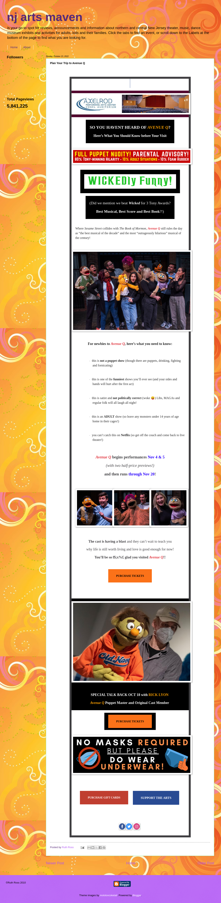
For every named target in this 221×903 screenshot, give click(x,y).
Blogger (137, 895)
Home (14, 47)
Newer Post (55, 863)
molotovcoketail (108, 895)
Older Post (206, 863)
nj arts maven (44, 16)
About (26, 47)
